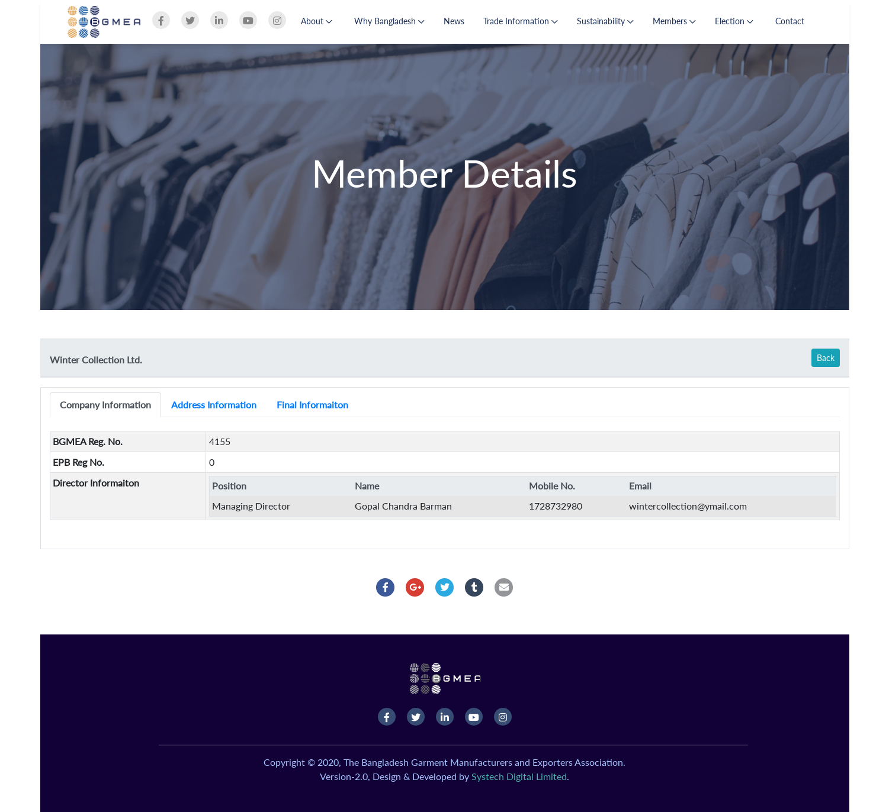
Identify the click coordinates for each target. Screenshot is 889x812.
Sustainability (605, 21)
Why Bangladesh (389, 21)
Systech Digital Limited (519, 776)
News (454, 21)
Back (826, 358)
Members (674, 21)
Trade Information (520, 21)
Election (734, 21)
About (316, 21)
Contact (789, 21)
